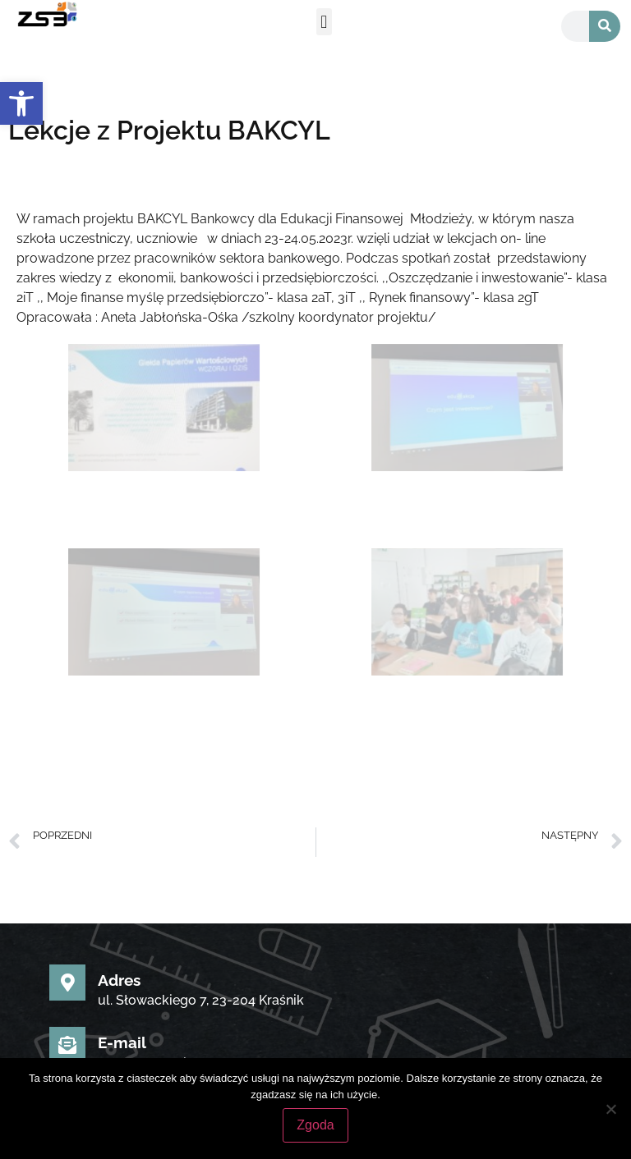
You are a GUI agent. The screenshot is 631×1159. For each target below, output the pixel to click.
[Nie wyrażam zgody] (610, 1109)
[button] (324, 21)
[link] (21, 103)
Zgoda (315, 1125)
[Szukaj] (604, 26)
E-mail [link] (122, 1042)
